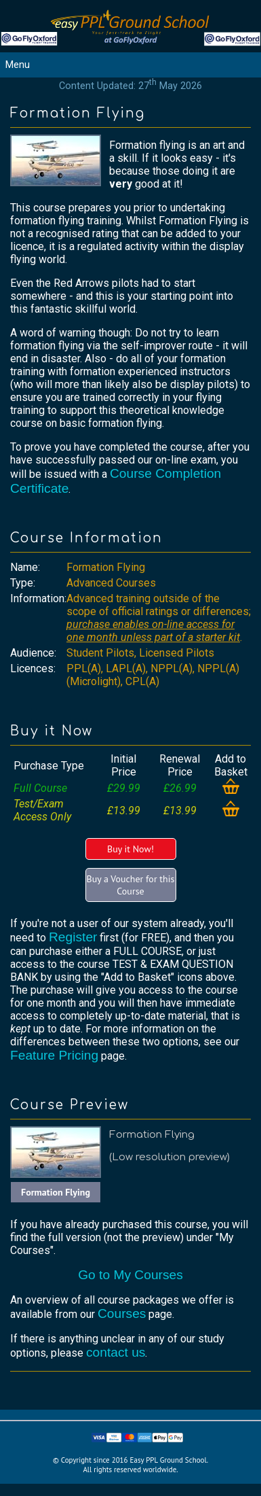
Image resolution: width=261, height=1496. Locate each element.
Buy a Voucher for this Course (131, 885)
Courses (122, 1313)
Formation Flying (55, 1192)
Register (73, 937)
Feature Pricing (54, 1055)
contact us (115, 1352)
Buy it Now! (130, 849)
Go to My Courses (130, 1275)
